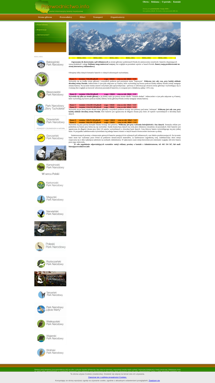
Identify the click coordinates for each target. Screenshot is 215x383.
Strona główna (45, 17)
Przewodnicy (66, 17)
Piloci (82, 17)
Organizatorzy (118, 17)
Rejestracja (41, 30)
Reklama (155, 2)
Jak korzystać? (43, 35)
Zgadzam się (154, 380)
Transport (98, 17)
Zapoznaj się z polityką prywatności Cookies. (107, 377)
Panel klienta (42, 24)
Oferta (146, 2)
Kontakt (177, 2)
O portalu (166, 2)
